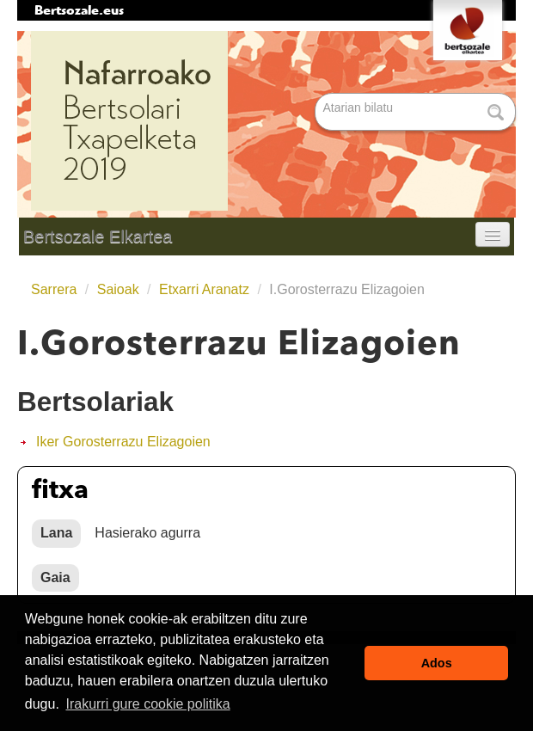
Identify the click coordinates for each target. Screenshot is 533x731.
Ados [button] (436, 663)
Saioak (118, 289)
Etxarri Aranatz (204, 289)
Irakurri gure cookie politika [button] (147, 704)
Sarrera (54, 289)
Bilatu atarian (316, 94)
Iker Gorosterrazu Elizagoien (123, 441)
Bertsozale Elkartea (97, 236)
